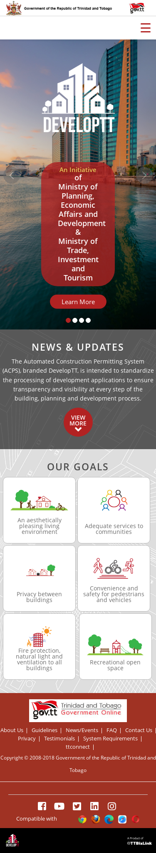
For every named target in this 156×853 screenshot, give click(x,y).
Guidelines (44, 730)
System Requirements (110, 739)
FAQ (111, 730)
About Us (11, 730)
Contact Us (138, 730)
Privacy (27, 739)
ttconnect (78, 747)
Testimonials (59, 739)
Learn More (78, 301)
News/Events (82, 730)
